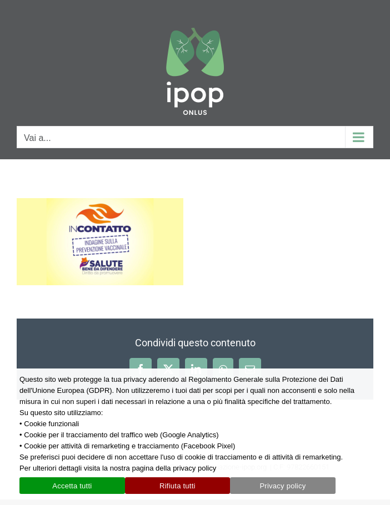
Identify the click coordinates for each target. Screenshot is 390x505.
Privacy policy (282, 486)
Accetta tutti (72, 486)
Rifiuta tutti (177, 486)
